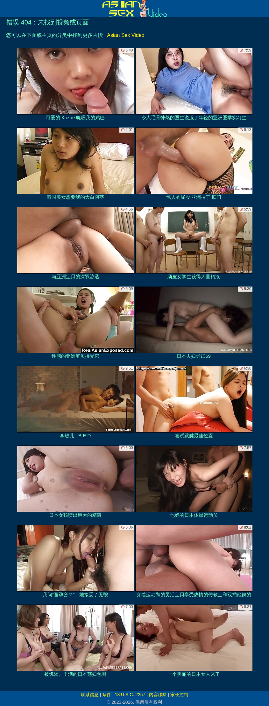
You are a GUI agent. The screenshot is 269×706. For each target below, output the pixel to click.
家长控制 (179, 694)
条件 (106, 694)
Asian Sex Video (125, 35)
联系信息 (90, 694)
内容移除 (158, 694)
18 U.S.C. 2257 (130, 694)
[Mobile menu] (6, 8)
